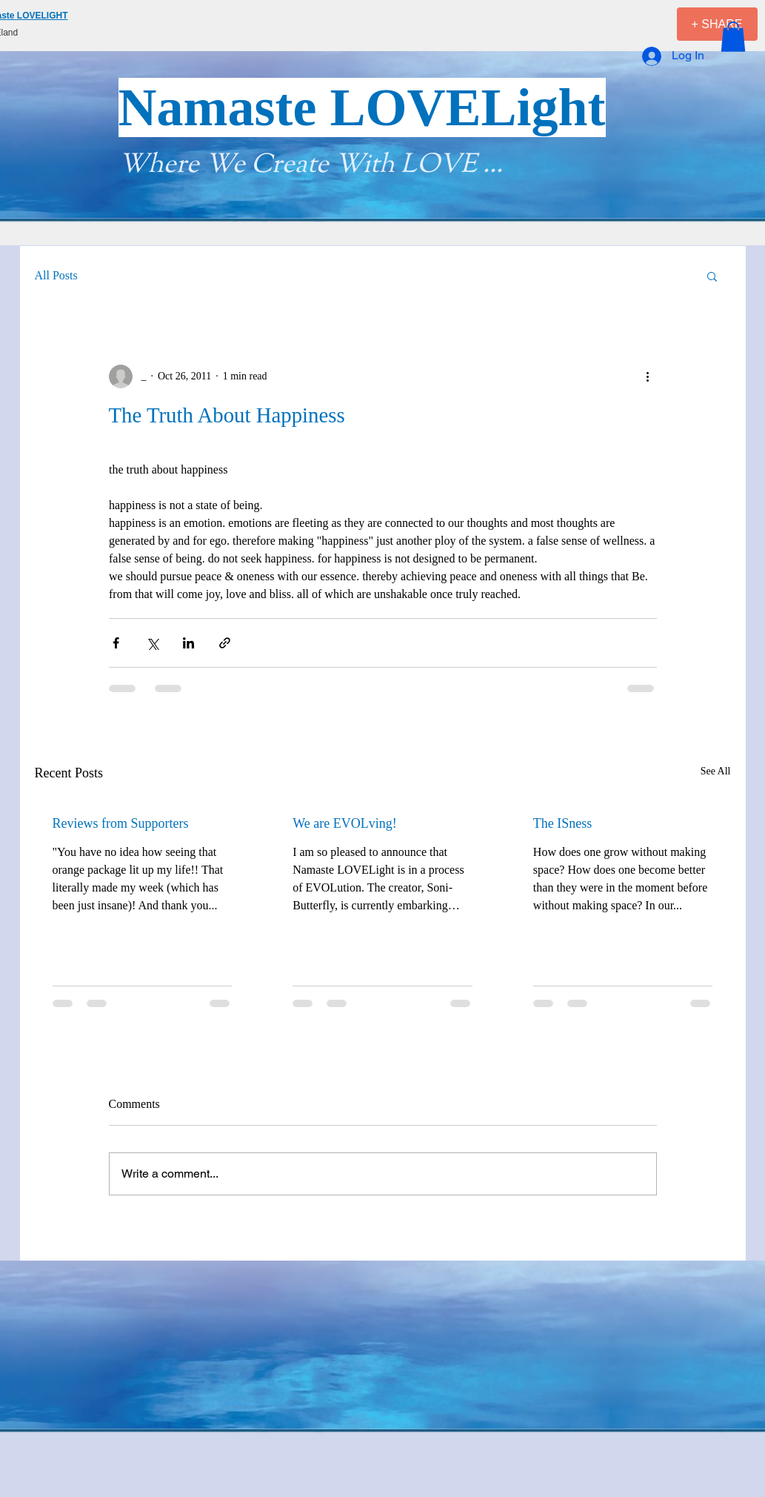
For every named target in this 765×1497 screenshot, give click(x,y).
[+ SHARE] (717, 24)
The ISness (562, 823)
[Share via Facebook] (116, 643)
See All (716, 771)
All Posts (56, 275)
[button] (733, 36)
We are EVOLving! (345, 823)
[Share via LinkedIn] (188, 643)
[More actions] (648, 376)
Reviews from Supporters (121, 823)
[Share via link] (225, 643)
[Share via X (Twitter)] (152, 643)
